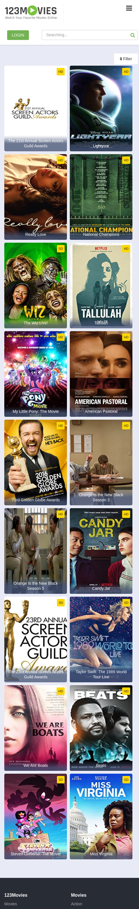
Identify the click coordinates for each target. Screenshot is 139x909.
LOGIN (18, 35)
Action (76, 904)
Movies (10, 904)
